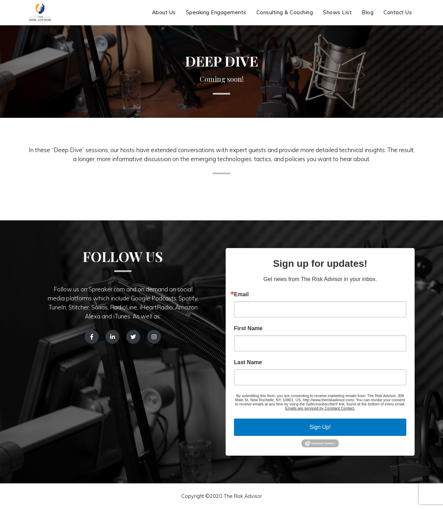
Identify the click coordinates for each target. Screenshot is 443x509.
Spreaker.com (107, 289)
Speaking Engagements (216, 16)
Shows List (337, 16)
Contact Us (397, 16)
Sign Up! (320, 427)
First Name (248, 328)
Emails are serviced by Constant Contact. (320, 408)
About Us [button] (164, 16)
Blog (367, 16)
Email (241, 294)
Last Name (248, 362)
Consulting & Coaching (284, 16)
